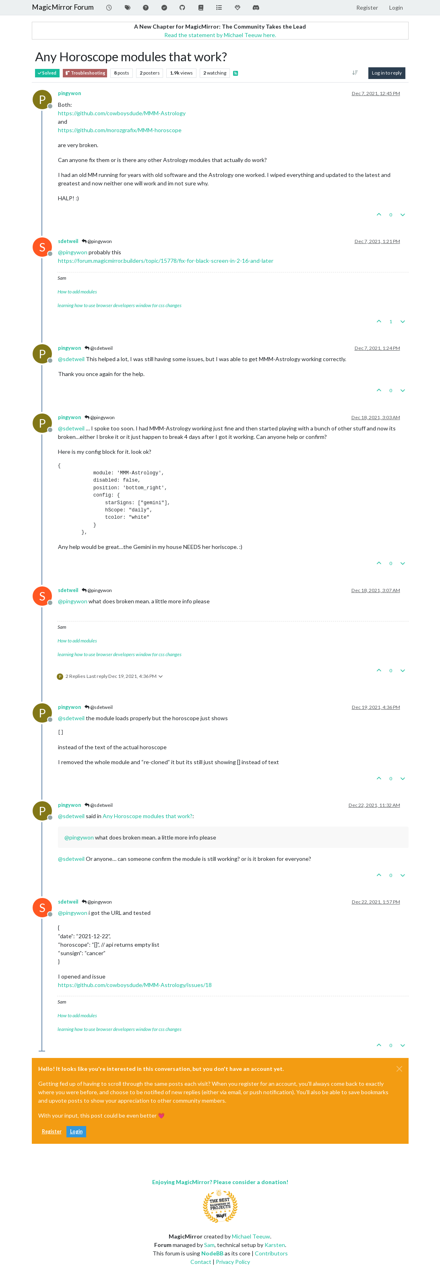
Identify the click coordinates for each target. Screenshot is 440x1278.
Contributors (271, 1253)
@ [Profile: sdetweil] (71, 358)
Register (52, 1131)
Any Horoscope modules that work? (147, 816)
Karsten (274, 1244)
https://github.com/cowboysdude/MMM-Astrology (122, 113)
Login (76, 1131)
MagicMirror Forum (63, 7)
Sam (209, 1244)
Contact (200, 1261)
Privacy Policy (233, 1261)
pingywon (69, 93)
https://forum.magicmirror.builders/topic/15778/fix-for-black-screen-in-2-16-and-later (165, 260)
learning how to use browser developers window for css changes (120, 305)
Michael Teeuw (251, 1236)
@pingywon (97, 241)
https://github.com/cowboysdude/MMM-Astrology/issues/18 (135, 984)
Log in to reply (387, 73)
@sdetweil (99, 348)
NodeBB (212, 1253)
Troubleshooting (85, 73)
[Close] (399, 1069)
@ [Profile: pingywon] (72, 252)
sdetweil (68, 241)
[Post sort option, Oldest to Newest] (355, 73)
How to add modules (77, 292)
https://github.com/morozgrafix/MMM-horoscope (120, 130)
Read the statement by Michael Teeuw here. (220, 34)
